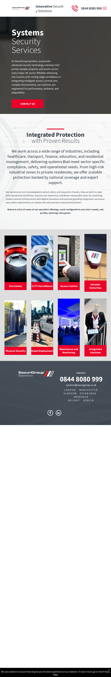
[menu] (104, 8)
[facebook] (50, 413)
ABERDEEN (81, 396)
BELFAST (74, 400)
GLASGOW (70, 393)
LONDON (70, 389)
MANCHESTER (88, 389)
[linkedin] (58, 413)
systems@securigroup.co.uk (81, 385)
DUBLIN (88, 400)
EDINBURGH (88, 393)
